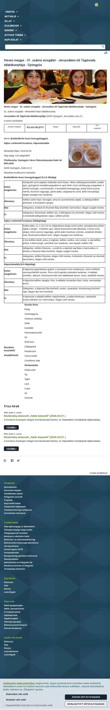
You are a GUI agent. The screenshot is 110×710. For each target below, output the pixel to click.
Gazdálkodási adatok (13, 494)
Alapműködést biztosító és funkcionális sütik (28, 705)
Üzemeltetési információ (15, 513)
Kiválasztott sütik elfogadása (85, 704)
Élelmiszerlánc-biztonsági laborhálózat (21, 543)
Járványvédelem (11, 546)
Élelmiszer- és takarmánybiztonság (19, 540)
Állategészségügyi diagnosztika (18, 530)
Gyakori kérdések (13, 637)
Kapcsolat (9, 601)
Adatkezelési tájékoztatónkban (19, 683)
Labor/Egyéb (9, 592)
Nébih (27, 5)
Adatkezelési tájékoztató (15, 507)
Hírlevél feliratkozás (13, 628)
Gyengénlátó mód (98, 4)
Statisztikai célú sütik (15, 694)
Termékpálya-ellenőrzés (14, 569)
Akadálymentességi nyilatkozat (18, 510)
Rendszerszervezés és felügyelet (18, 566)
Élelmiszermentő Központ (15, 625)
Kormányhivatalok (12, 612)
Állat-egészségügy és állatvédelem (19, 527)
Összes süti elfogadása (86, 697)
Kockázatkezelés (11, 553)
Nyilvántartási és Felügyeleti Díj (18, 562)
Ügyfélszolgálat (11, 618)
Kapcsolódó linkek (12, 503)
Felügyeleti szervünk (13, 497)
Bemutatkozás (10, 487)
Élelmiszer (8, 582)
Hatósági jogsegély (12, 622)
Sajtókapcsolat (10, 615)
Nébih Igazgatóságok (13, 605)
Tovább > (11, 427)
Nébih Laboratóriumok (14, 609)
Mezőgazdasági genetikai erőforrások (20, 556)
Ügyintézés (9, 578)
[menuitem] (55, 11)
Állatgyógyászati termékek (16, 533)
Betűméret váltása (106, 53)
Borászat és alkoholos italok (16, 536)
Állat (6, 586)
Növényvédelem (11, 559)
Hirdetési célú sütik (14, 699)
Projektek (8, 500)
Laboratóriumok (11, 651)
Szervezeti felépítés (12, 490)
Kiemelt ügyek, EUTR (13, 549)
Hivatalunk (9, 483)
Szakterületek (11, 522)
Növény (7, 589)
